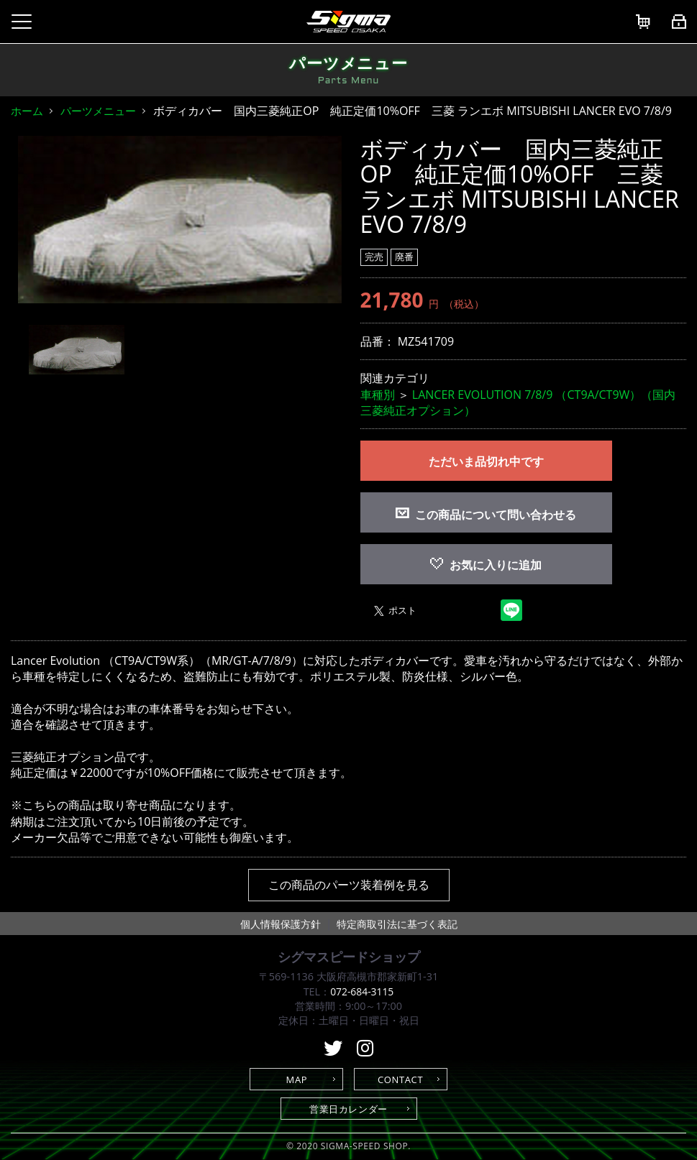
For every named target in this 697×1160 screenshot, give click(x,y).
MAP (297, 1079)
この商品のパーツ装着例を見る (348, 885)
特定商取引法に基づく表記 (397, 924)
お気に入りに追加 (486, 565)
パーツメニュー (98, 110)
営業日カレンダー (348, 1109)
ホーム (27, 110)
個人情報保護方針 (280, 924)
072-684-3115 (362, 991)
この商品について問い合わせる (495, 515)
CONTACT (400, 1079)
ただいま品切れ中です (486, 461)
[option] (180, 219)
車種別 (377, 394)
